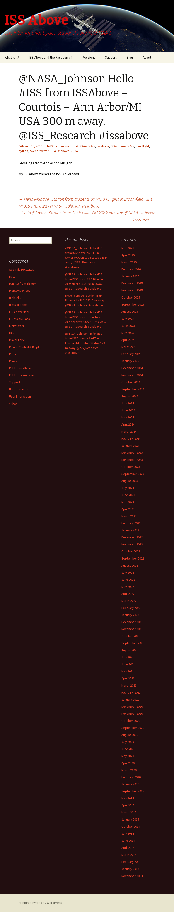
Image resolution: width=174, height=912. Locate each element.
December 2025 (132, 283)
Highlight (15, 298)
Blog (129, 57)
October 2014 (130, 826)
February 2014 (131, 862)
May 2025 (127, 333)
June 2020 (128, 749)
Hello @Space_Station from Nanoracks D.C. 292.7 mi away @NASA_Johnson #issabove (84, 300)
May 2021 (127, 671)
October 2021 (130, 636)
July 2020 (127, 742)
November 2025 (132, 290)
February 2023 (131, 523)
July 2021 (127, 657)
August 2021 (129, 650)
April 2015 (128, 805)
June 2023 (128, 495)
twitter (44, 151)
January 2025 (130, 361)
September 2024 (132, 389)
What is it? (12, 57)
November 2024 (132, 375)
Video (13, 403)
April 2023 (128, 509)
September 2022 (132, 558)
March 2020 (129, 770)
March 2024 (129, 431)
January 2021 (130, 699)
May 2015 (127, 798)
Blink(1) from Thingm (22, 283)
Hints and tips (18, 305)
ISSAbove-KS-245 (122, 146)
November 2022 (132, 544)
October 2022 (130, 551)
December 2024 (132, 368)
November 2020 (132, 714)
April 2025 (128, 340)
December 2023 (132, 453)
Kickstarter (16, 326)
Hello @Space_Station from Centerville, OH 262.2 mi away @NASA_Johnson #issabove (88, 216)
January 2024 (130, 445)
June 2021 (128, 664)
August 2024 (129, 396)
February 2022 (131, 608)
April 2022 (128, 594)
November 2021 (132, 629)
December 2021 (132, 622)
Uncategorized (19, 389)
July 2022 (127, 572)
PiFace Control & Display (25, 347)
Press (13, 361)
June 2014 (128, 841)
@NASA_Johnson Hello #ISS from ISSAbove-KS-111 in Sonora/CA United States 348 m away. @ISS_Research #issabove (86, 257)
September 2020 (132, 728)
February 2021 (131, 692)
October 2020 (130, 721)
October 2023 (130, 467)
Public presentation (22, 375)
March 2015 (129, 812)
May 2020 (127, 756)
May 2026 (127, 248)
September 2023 (132, 474)
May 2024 (127, 417)
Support (111, 57)
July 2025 (127, 319)
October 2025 (130, 297)
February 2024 (131, 438)
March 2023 (129, 516)
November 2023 (132, 460)
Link (11, 333)
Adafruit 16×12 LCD (21, 269)
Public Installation (21, 368)
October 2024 (130, 382)
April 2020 (128, 763)
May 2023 (127, 502)
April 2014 (128, 848)
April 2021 (128, 678)
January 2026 (130, 276)
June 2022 (128, 580)
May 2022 (127, 587)
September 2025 (132, 304)
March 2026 (129, 262)
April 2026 (128, 255)
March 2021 (129, 685)
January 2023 (130, 530)
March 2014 (129, 855)
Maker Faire (17, 340)
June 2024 (128, 410)
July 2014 (127, 833)
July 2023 (127, 488)
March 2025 (129, 347)
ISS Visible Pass (19, 319)
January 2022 (130, 615)
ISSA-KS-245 (87, 146)
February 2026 (131, 269)
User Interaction (20, 396)
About (147, 57)
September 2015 (132, 791)
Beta (12, 276)
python (23, 151)
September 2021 (132, 643)
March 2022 (129, 601)
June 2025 (128, 326)
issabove (103, 146)
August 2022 (129, 565)
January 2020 (130, 784)
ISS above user (60, 146)
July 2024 (127, 403)
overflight (142, 146)
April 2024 (128, 424)
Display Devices (19, 291)
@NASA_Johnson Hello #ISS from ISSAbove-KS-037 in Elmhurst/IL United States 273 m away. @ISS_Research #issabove (85, 343)
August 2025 (129, 311)
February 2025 (131, 354)
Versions (89, 57)
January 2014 (130, 869)
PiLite (13, 354)
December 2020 (132, 706)
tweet (34, 151)
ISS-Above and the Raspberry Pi (51, 57)
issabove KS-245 (68, 151)
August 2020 (129, 735)
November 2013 (132, 876)
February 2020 (131, 777)
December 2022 (132, 537)
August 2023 (129, 481)
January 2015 (130, 819)
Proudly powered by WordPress (40, 903)
